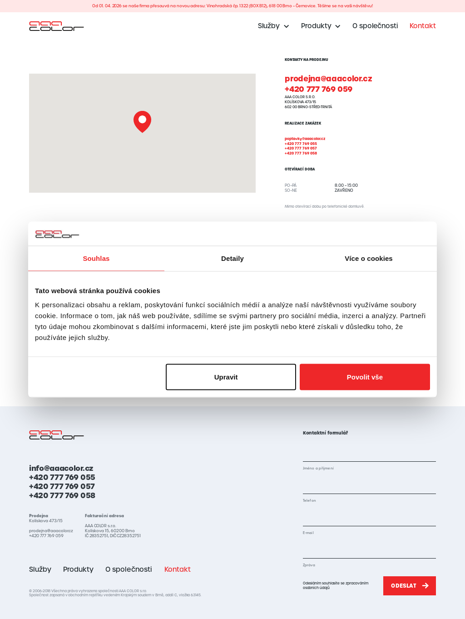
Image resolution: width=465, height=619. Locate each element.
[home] (56, 25)
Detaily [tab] (232, 258)
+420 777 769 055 (301, 143)
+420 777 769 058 (301, 153)
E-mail (308, 533)
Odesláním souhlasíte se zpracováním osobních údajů (335, 585)
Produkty (78, 569)
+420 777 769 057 (301, 148)
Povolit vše (365, 377)
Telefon (309, 501)
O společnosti (375, 26)
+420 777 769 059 (318, 89)
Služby (40, 569)
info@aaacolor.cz (61, 468)
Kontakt (423, 26)
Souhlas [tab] (96, 258)
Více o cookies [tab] (369, 258)
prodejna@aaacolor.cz (328, 79)
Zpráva (309, 565)
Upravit (231, 377)
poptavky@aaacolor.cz (305, 138)
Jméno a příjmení (318, 468)
